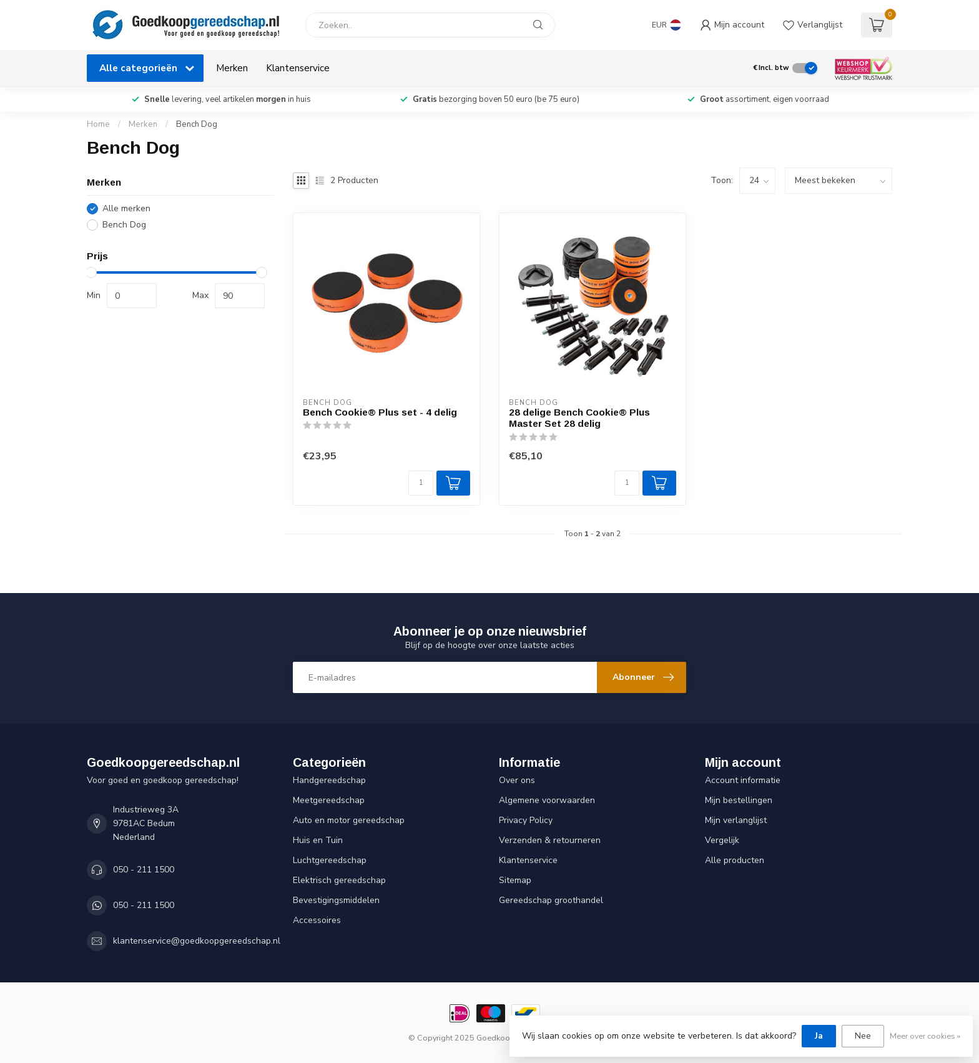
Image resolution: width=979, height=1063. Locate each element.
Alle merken (126, 208)
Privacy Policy (526, 820)
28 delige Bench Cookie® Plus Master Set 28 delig (579, 418)
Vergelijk (722, 840)
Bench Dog (196, 124)
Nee (863, 1036)
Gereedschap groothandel (551, 900)
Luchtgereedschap (330, 860)
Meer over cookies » (925, 1036)
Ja (819, 1036)
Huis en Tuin (318, 840)
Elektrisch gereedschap (339, 880)
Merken (232, 67)
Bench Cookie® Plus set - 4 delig (380, 412)
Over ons (517, 780)
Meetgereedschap (329, 800)
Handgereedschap (329, 780)
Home (98, 124)
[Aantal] (420, 483)
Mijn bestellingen (738, 800)
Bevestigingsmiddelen (336, 900)
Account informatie (742, 780)
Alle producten (734, 860)
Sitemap (515, 880)
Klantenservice (298, 67)
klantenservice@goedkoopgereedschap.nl (196, 941)
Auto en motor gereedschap (349, 820)
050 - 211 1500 (143, 870)
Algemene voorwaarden (547, 800)
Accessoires (317, 920)
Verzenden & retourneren (550, 840)
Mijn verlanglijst (736, 820)
